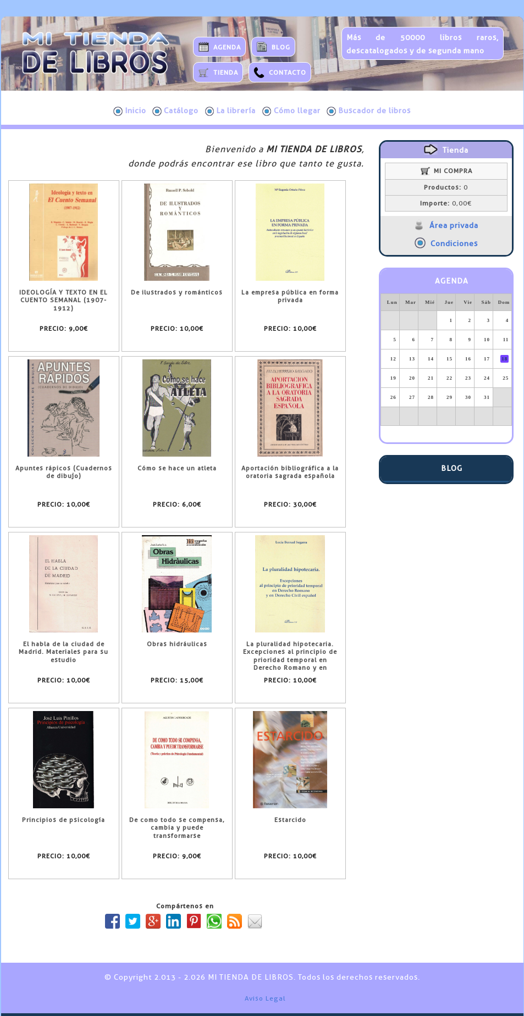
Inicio (129, 111)
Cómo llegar (291, 111)
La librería (230, 111)
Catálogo (175, 111)
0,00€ (446, 203)
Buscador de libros (369, 111)
